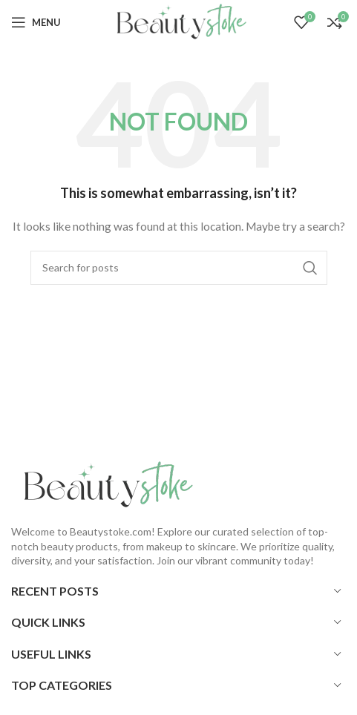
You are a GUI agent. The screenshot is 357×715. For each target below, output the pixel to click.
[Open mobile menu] (36, 22)
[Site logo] (178, 21)
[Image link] (104, 484)
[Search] (178, 268)
